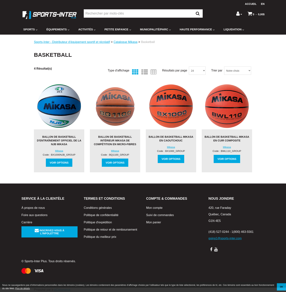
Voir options (59, 162)
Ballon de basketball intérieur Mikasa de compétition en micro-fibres (115, 140)
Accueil (251, 3)
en (263, 3)
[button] (256, 13)
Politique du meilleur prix (100, 236)
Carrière (26, 222)
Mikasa (59, 150)
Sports (30, 29)
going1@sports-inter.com (225, 238)
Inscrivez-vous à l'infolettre (49, 232)
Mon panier (153, 222)
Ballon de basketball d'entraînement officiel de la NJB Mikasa (59, 140)
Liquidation (234, 29)
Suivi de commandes (160, 215)
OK (281, 287)
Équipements (57, 29)
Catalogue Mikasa (125, 42)
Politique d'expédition (98, 222)
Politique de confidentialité (101, 215)
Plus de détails (22, 288)
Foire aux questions (34, 215)
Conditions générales (98, 207)
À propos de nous (33, 207)
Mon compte (154, 207)
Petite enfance (117, 29)
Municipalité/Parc (155, 29)
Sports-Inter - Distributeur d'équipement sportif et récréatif (72, 42)
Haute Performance (197, 29)
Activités (86, 29)
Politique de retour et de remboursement (110, 229)
